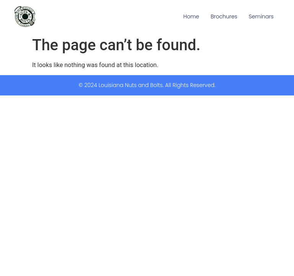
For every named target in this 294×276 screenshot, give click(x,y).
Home (191, 16)
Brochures (224, 16)
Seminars (261, 16)
